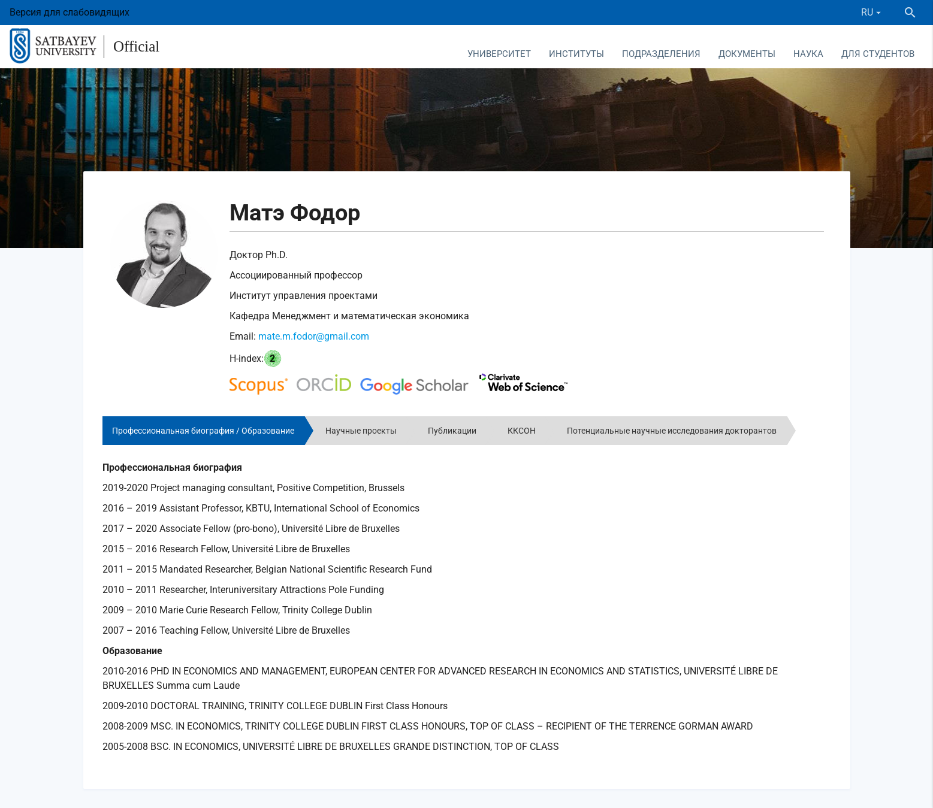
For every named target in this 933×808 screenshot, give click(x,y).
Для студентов (877, 54)
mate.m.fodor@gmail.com (313, 336)
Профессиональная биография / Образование (203, 430)
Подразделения (661, 54)
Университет (499, 54)
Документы (746, 54)
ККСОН (522, 430)
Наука (808, 54)
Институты (576, 54)
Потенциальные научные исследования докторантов (672, 430)
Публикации (452, 430)
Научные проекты (361, 430)
